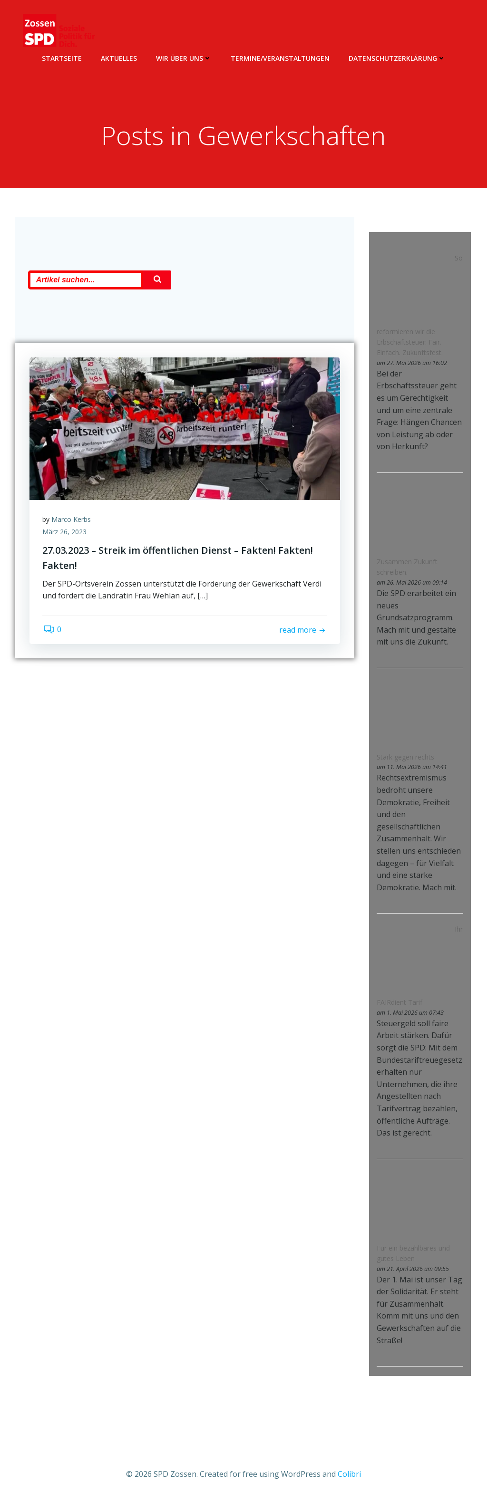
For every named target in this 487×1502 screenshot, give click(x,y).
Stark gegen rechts (404, 757)
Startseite (62, 57)
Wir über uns (184, 57)
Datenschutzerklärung (397, 57)
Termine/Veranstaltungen (280, 57)
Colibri (349, 1473)
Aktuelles (119, 57)
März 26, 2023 (66, 540)
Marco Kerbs (72, 528)
